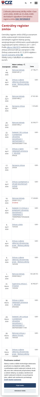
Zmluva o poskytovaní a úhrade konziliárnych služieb (20, 184)
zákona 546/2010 (13, 47)
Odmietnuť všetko (19, 391)
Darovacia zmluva (18, 106)
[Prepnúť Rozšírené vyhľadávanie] (31, 3)
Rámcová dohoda (18, 70)
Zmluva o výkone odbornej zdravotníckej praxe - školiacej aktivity (20, 82)
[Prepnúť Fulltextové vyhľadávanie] (26, 3)
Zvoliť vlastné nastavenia (12, 380)
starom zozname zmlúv (11, 55)
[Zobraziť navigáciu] (36, 3)
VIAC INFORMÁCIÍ (22, 19)
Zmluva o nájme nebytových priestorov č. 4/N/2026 (20, 302)
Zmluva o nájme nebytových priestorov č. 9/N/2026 (20, 151)
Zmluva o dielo (17, 224)
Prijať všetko (20, 385)
